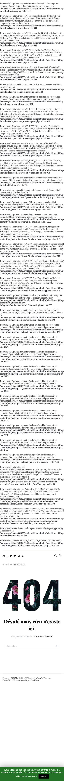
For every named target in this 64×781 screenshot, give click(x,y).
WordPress (35, 680)
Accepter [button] (44, 776)
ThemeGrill (7, 680)
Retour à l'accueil (44, 636)
